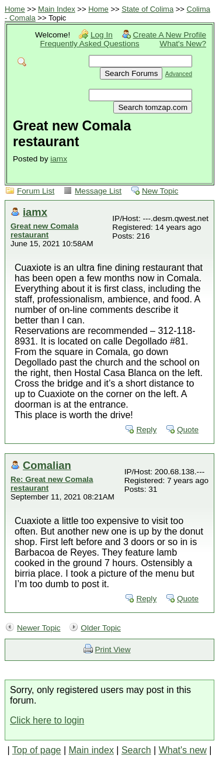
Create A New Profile (169, 34)
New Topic (160, 191)
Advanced (178, 74)
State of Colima (147, 9)
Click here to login (47, 720)
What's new (183, 750)
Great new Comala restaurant (44, 230)
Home (15, 9)
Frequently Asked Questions (90, 43)
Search (136, 750)
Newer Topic (39, 627)
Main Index (56, 9)
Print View (113, 649)
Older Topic (101, 627)
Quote (188, 429)
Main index (91, 750)
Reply (146, 429)
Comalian (47, 465)
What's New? (182, 43)
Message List (98, 191)
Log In (102, 34)
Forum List (35, 191)
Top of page (36, 750)
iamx (58, 158)
